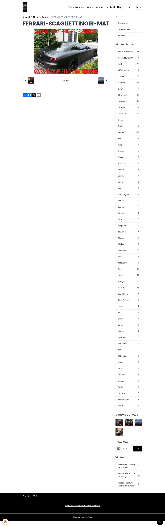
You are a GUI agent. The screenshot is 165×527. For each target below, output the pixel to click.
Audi (129, 64)
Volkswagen (129, 405)
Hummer (129, 159)
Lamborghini (129, 197)
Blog (119, 7)
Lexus (129, 215)
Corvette (129, 115)
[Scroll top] (160, 522)
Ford (129, 146)
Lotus (129, 222)
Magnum (129, 228)
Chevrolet (129, 96)
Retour (66, 81)
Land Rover (129, 297)
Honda (129, 152)
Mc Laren (129, 247)
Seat (129, 316)
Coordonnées (124, 29)
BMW (129, 89)
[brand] (25, 7)
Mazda (129, 241)
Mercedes (129, 253)
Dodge (129, 127)
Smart (129, 373)
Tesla (129, 392)
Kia (129, 190)
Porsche (129, 291)
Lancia (129, 209)
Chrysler (129, 102)
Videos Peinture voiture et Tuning (129, 490)
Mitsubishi (129, 266)
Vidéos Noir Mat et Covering (129, 481)
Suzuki (129, 386)
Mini (129, 260)
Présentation (124, 23)
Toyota (129, 398)
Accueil (26, 17)
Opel (129, 279)
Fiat (129, 140)
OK (138, 454)
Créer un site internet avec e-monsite (82, 512)
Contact (110, 7)
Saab (129, 310)
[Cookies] (5, 522)
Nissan (129, 272)
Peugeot (129, 285)
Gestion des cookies (82, 523)
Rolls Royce (129, 304)
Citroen (129, 108)
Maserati (129, 234)
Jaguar (129, 178)
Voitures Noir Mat (129, 52)
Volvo (129, 411)
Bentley (129, 83)
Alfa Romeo (129, 70)
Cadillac (129, 77)
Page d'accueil (76, 7)
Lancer (129, 203)
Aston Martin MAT (129, 58)
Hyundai (129, 165)
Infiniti (129, 171)
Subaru (129, 379)
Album (100, 7)
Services (122, 36)
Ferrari (45, 17)
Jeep (129, 184)
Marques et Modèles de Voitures (129, 471)
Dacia (129, 121)
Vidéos (90, 7)
